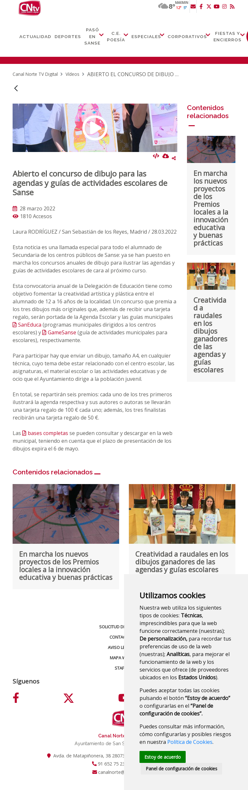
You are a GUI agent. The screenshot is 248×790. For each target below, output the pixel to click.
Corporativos (187, 36)
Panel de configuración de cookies (182, 768)
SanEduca (29, 324)
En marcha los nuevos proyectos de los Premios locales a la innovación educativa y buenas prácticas (210, 208)
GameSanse (62, 332)
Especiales (146, 36)
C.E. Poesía (116, 36)
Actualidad (35, 36)
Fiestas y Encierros (227, 36)
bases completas (48, 433)
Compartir (173, 157)
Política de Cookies (189, 741)
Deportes (68, 36)
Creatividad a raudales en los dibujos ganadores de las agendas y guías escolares (210, 335)
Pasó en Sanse (92, 36)
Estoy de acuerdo (163, 757)
